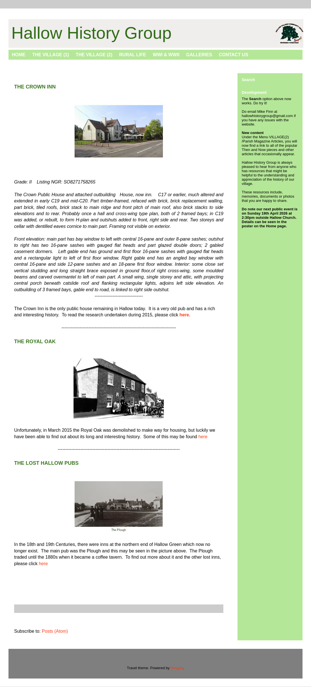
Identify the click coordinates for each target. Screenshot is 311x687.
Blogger (177, 668)
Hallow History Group (91, 32)
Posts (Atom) (55, 631)
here (203, 436)
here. (185, 314)
